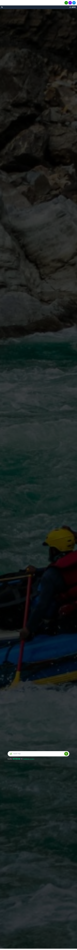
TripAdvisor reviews (28, 761)
